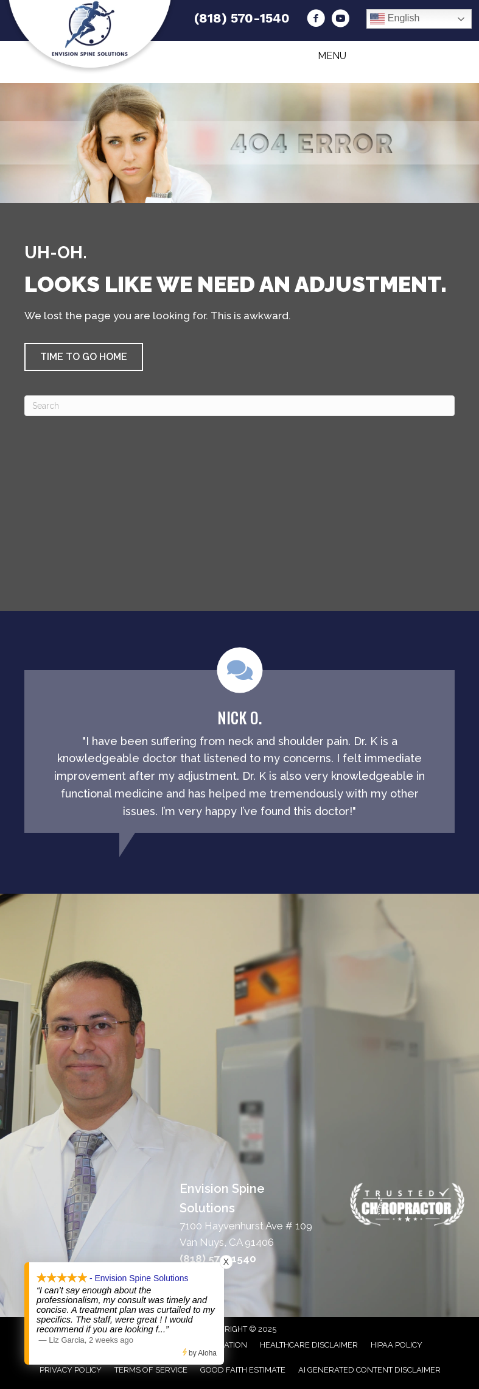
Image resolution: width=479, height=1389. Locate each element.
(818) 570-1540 (242, 18)
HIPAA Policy (396, 1344)
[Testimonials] (239, 740)
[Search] (239, 405)
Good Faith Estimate (242, 1369)
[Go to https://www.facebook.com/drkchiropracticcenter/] (316, 20)
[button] (83, 357)
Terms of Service (150, 1369)
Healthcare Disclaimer (309, 1344)
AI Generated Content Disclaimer (369, 1369)
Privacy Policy (71, 1369)
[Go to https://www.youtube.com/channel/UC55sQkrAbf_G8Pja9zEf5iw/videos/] (340, 20)
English (394, 19)
